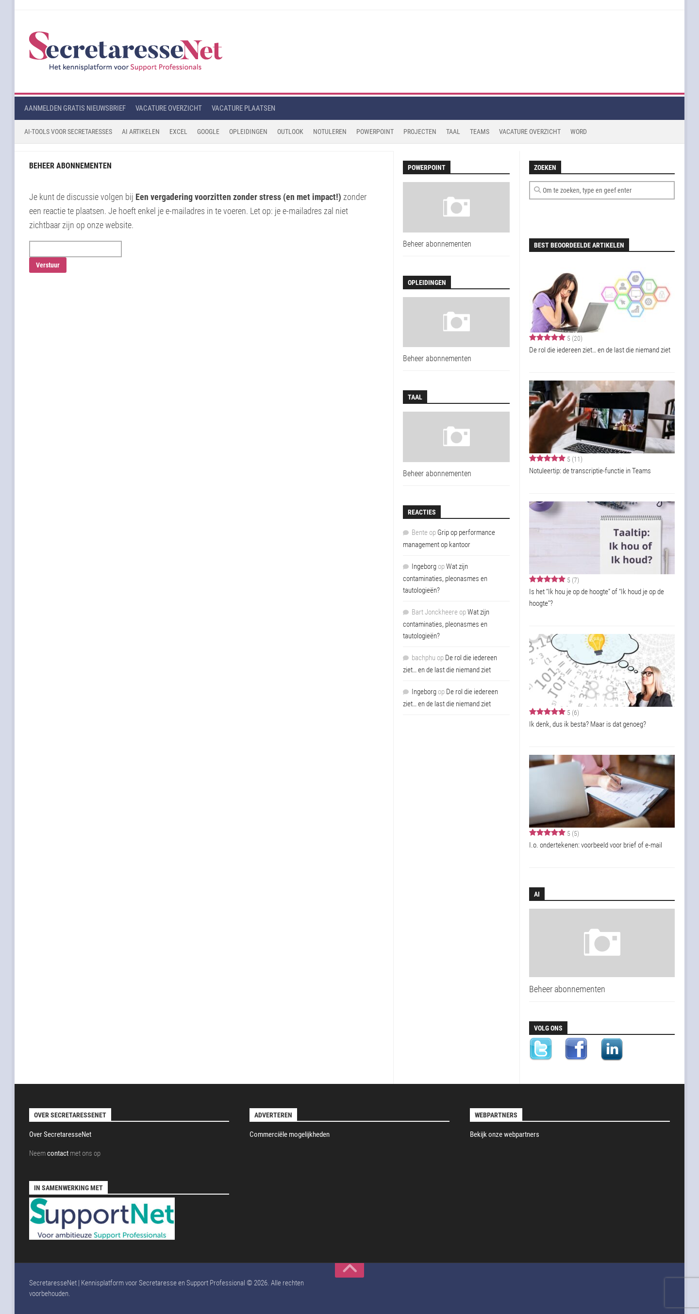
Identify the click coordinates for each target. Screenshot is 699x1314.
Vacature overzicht (168, 108)
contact (57, 1153)
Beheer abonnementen (567, 989)
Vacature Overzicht (530, 131)
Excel (178, 131)
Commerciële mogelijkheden (290, 1134)
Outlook (290, 131)
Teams (479, 131)
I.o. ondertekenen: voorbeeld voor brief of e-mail (595, 845)
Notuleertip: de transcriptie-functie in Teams (590, 470)
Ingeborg (424, 566)
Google (208, 131)
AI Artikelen (141, 131)
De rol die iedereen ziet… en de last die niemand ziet (599, 350)
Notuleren (330, 131)
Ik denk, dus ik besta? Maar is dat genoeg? (587, 724)
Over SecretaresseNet (60, 1134)
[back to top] (349, 1270)
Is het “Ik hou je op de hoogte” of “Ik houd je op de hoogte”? (596, 597)
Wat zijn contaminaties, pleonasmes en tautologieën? (445, 578)
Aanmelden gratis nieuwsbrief (75, 108)
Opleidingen (248, 131)
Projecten (419, 131)
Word (578, 131)
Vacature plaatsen (243, 108)
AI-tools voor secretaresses (68, 131)
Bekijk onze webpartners (504, 1134)
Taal (453, 131)
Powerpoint (375, 131)
